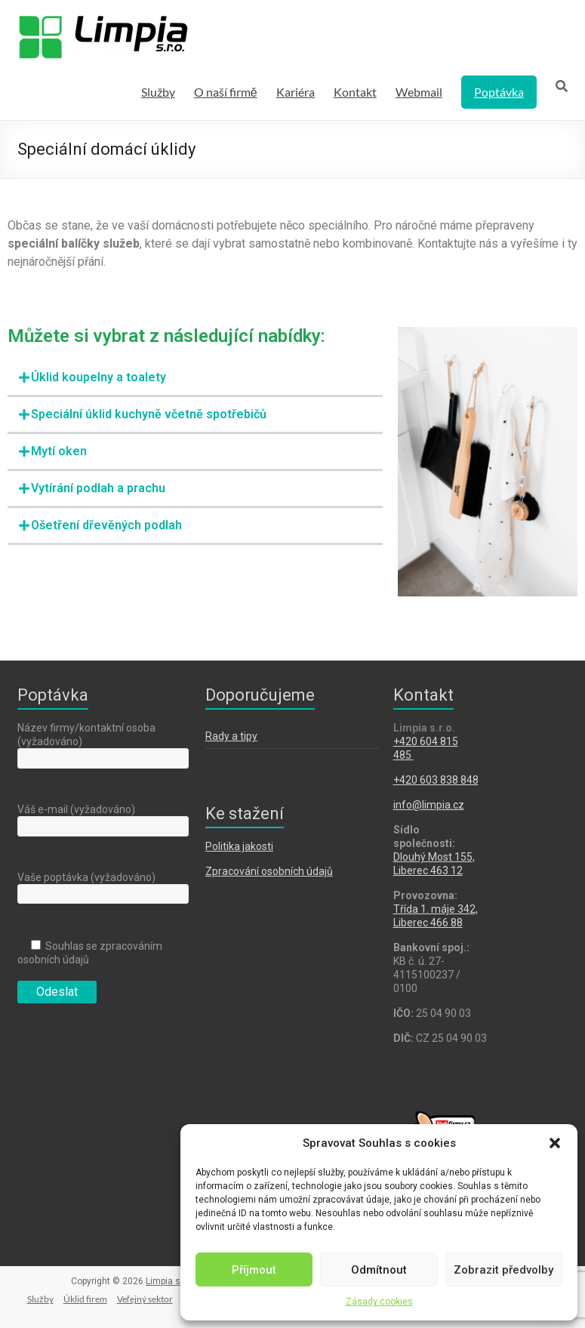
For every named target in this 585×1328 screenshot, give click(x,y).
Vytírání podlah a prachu (98, 488)
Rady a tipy (231, 736)
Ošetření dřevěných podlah (106, 525)
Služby (158, 92)
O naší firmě (225, 92)
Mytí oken (59, 451)
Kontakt (355, 92)
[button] (554, 1143)
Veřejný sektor (145, 1299)
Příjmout (254, 1270)
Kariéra (295, 92)
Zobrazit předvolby (503, 1270)
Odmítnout (379, 1270)
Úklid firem (85, 1299)
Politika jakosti (239, 846)
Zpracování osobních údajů (269, 871)
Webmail (419, 92)
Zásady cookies (379, 1301)
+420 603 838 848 (436, 780)
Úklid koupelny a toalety (98, 377)
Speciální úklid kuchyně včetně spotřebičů (148, 414)
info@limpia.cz (428, 805)
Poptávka (499, 92)
